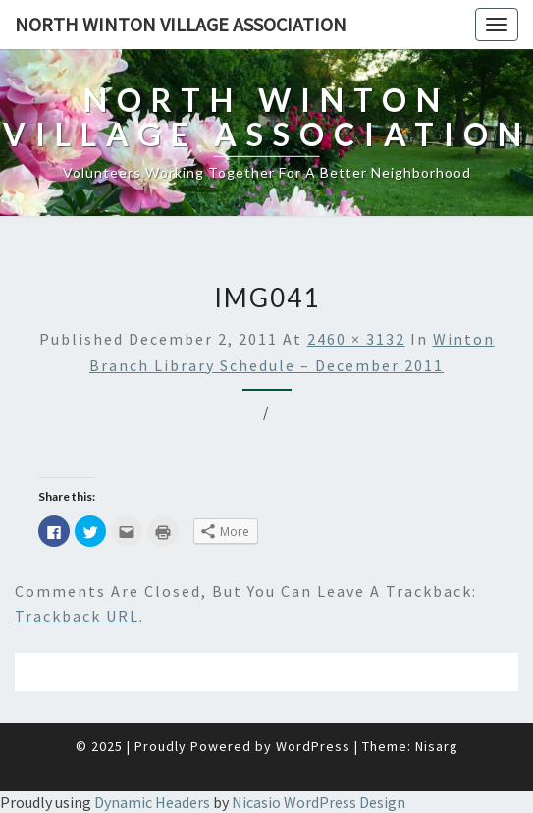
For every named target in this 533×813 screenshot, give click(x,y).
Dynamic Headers (152, 802)
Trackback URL (77, 615)
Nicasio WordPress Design (318, 802)
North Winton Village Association (180, 24)
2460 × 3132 (356, 339)
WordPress (313, 746)
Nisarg (436, 746)
